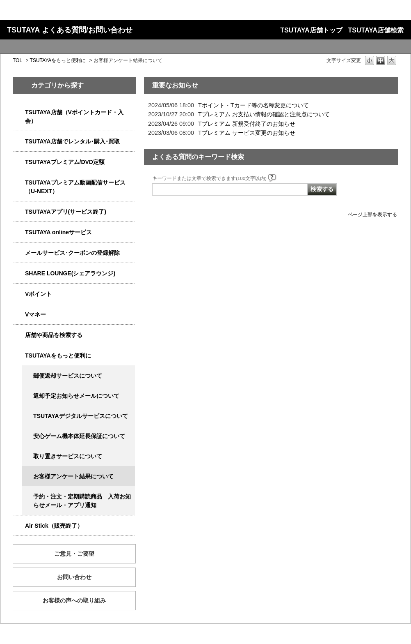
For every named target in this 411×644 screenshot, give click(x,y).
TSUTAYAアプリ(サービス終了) (65, 211)
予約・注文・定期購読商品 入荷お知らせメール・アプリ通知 (82, 500)
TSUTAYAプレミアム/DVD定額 (65, 162)
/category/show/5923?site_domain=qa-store (19, 182)
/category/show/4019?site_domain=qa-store (19, 212)
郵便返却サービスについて (67, 375)
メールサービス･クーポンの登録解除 (72, 252)
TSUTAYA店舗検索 (376, 30)
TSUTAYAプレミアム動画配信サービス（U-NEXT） (75, 186)
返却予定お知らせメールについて (76, 395)
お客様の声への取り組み (74, 600)
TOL (17, 60)
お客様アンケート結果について (73, 476)
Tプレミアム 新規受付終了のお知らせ (246, 123)
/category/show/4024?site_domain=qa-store (19, 355)
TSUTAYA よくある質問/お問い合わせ (69, 30)
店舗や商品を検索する (53, 335)
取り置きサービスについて (67, 456)
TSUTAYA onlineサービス (58, 232)
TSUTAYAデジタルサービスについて (80, 416)
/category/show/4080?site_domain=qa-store (19, 253)
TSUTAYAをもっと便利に (58, 60)
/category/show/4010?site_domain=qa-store (19, 232)
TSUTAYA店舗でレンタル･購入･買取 (72, 141)
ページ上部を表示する (372, 214)
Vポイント (38, 294)
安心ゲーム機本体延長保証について (79, 436)
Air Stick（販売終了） (54, 525)
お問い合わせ (74, 577)
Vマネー (35, 314)
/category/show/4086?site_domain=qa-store (19, 335)
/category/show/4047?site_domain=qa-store (19, 112)
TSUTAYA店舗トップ (311, 30)
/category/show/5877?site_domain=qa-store (19, 273)
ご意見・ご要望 (74, 553)
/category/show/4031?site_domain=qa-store (19, 162)
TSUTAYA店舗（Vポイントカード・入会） (74, 116)
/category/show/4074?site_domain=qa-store (19, 294)
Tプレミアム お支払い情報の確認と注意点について (264, 114)
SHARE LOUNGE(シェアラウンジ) (70, 273)
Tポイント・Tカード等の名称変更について (253, 105)
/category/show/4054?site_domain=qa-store (19, 141)
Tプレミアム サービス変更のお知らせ (246, 132)
